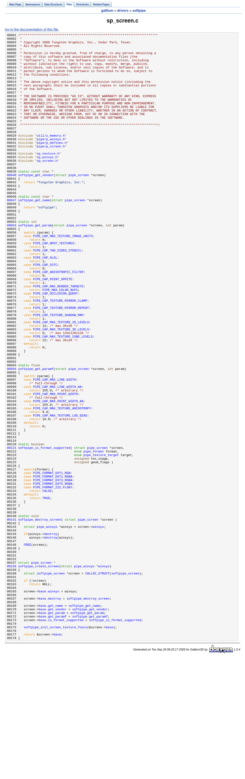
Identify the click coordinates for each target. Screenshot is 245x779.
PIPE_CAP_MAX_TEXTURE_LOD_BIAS (60, 492)
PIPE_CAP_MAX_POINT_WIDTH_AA (58, 475)
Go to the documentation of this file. (32, 29)
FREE (27, 647)
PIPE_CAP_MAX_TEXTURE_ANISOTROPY (62, 483)
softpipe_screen (51, 681)
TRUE (46, 591)
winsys (98, 625)
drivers (122, 10)
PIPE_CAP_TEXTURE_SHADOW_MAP (58, 371)
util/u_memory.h (51, 156)
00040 (11, 203)
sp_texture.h (48, 178)
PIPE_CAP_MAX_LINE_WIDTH (54, 449)
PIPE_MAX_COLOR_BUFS (60, 341)
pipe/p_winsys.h (51, 160)
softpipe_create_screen (38, 673)
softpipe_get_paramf (36, 436)
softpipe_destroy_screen (39, 617)
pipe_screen (78, 203)
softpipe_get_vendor (36, 203)
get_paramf (57, 733)
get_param (56, 729)
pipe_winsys (47, 625)
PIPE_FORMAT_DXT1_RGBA (52, 565)
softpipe (139, 10)
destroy (50, 634)
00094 (11, 436)
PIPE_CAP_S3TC (45, 311)
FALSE (47, 582)
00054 (11, 264)
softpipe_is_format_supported (44, 531)
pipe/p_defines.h (52, 165)
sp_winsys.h (47, 182)
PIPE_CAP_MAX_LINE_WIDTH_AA (57, 458)
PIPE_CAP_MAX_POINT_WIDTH (55, 466)
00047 (11, 234)
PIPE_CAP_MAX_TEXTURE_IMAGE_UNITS (63, 277)
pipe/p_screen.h (51, 169)
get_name (55, 720)
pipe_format (93, 535)
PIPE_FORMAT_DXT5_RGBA (52, 574)
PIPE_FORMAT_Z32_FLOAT (52, 578)
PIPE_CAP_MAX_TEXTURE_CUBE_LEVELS (63, 397)
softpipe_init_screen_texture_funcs (55, 746)
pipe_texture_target (101, 539)
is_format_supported (65, 737)
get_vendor (57, 725)
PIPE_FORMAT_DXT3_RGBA (52, 570)
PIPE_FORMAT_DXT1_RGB (51, 561)
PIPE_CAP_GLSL (45, 302)
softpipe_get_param (35, 264)
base (42, 703)
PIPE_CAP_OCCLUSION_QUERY (55, 346)
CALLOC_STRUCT (97, 681)
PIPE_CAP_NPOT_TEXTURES (53, 285)
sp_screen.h (47, 186)
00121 (11, 531)
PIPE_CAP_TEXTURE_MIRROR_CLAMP (60, 354)
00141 (11, 617)
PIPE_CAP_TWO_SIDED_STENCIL (57, 294)
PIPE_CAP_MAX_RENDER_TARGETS (58, 337)
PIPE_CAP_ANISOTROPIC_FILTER (58, 320)
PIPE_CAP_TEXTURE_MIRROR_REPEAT (61, 363)
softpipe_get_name (34, 234)
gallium (107, 10)
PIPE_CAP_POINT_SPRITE (52, 328)
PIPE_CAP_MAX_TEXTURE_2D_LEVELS (61, 380)
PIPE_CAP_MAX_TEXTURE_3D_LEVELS (61, 389)
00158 (11, 673)
